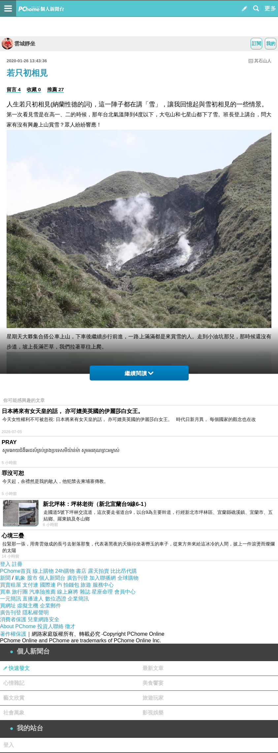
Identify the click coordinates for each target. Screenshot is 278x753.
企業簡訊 (78, 598)
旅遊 (85, 585)
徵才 (70, 626)
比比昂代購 (123, 571)
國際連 (48, 585)
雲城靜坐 (18, 43)
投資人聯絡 (50, 626)
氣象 (20, 578)
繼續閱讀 (139, 373)
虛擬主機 (27, 605)
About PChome (18, 626)
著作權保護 (13, 634)
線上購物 (43, 571)
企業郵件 (50, 605)
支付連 (30, 585)
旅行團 (20, 592)
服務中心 (103, 585)
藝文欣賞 (13, 698)
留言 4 (14, 89)
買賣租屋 (10, 585)
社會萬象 (13, 712)
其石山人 (262, 60)
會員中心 (125, 592)
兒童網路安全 (43, 619)
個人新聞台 (52, 578)
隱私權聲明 (35, 612)
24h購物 (65, 571)
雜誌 (85, 592)
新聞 (5, 578)
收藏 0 (34, 89)
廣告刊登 (77, 578)
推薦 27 (55, 89)
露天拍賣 (98, 571)
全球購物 (128, 578)
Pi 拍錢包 (68, 585)
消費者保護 (13, 619)
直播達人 (33, 598)
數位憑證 (55, 598)
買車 (5, 592)
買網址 (8, 605)
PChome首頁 (15, 571)
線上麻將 (67, 592)
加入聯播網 (102, 578)
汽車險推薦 (42, 592)
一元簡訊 (10, 598)
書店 (81, 571)
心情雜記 (13, 683)
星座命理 (102, 592)
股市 (32, 578)
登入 (5, 564)
